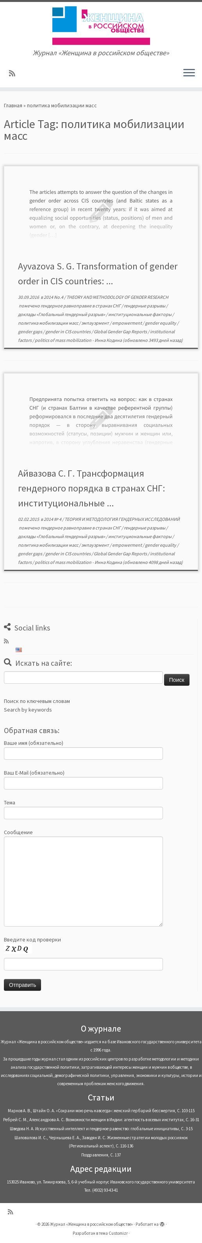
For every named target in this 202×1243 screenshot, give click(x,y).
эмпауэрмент (95, 323)
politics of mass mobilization (63, 340)
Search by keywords (28, 709)
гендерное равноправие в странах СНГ (81, 306)
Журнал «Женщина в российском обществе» (91, 1224)
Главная (13, 105)
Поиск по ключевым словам (37, 701)
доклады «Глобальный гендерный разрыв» (62, 314)
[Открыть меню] (189, 73)
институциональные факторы (140, 314)
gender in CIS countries (68, 331)
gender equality (161, 323)
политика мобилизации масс (48, 323)
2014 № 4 (53, 519)
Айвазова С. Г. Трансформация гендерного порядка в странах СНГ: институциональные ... (91, 488)
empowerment (127, 323)
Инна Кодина (108, 340)
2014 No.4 (54, 297)
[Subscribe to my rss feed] (14, 73)
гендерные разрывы (145, 306)
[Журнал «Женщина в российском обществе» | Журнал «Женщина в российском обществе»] (101, 25)
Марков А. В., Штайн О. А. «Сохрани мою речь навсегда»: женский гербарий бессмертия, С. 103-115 (101, 1110)
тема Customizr (113, 1233)
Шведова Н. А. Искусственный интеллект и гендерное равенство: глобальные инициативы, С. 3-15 (101, 1128)
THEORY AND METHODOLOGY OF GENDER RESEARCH (117, 297)
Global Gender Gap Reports (121, 331)
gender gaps (30, 331)
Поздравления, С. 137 (101, 1155)
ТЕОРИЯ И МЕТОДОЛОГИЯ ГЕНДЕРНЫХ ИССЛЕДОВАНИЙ (122, 519)
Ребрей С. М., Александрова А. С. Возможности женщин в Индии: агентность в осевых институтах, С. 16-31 (101, 1119)
